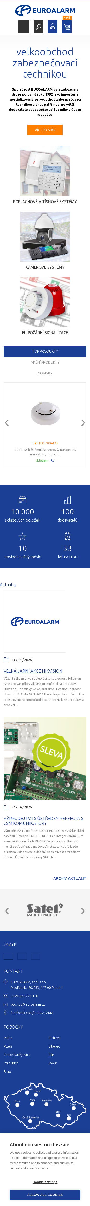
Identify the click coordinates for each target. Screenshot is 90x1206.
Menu (23, 26)
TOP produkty (45, 351)
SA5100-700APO (45, 443)
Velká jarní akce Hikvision (33, 671)
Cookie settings (45, 1182)
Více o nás (45, 130)
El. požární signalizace (45, 332)
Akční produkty (45, 362)
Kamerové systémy (45, 267)
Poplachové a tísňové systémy (45, 201)
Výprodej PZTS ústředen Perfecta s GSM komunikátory (43, 821)
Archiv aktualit (69, 878)
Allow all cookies (45, 1195)
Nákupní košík (67, 26)
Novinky (45, 373)
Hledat (38, 26)
